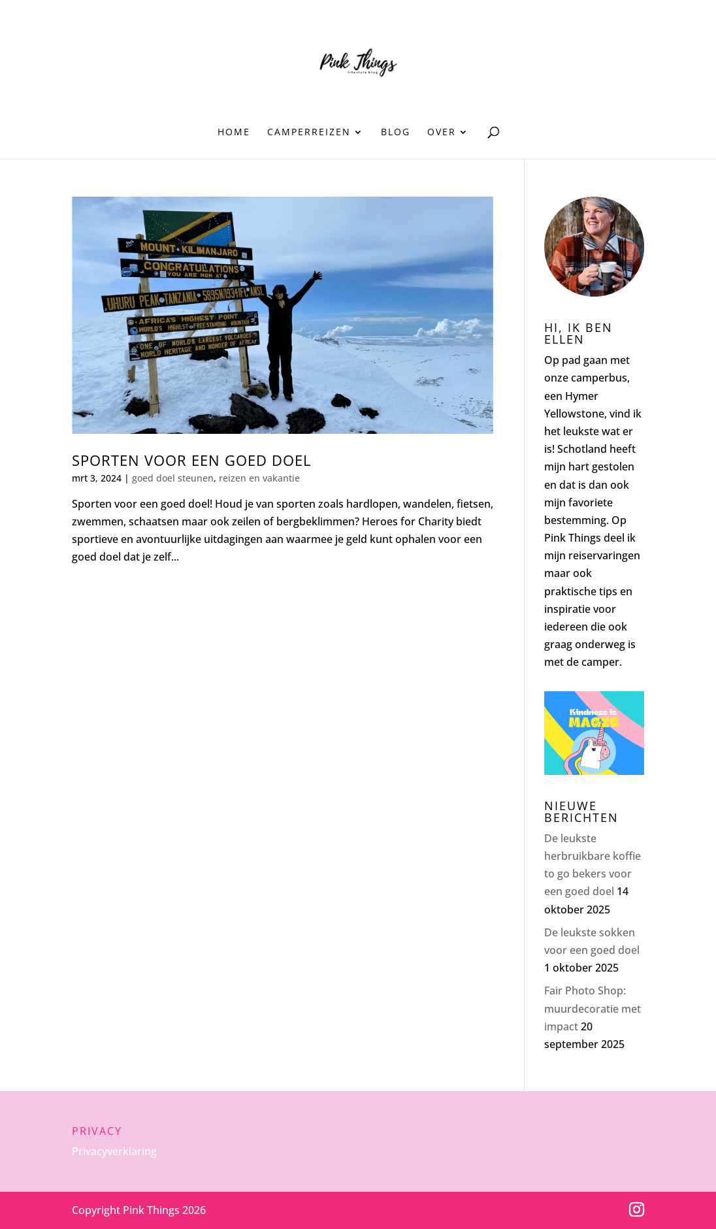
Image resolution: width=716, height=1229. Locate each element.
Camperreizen (309, 132)
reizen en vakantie (259, 478)
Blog (395, 132)
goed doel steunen (173, 478)
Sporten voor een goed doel (191, 460)
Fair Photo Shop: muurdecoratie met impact (592, 1008)
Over (441, 132)
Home (234, 132)
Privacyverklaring (114, 1151)
